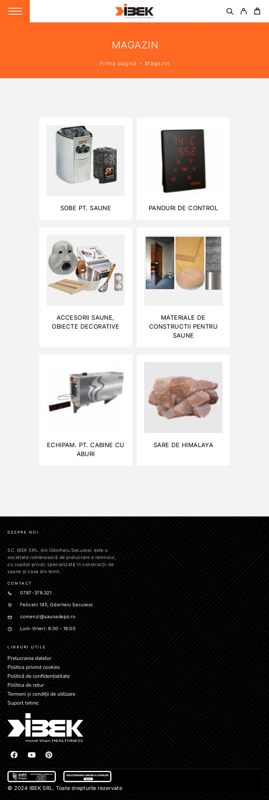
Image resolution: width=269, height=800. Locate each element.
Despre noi (23, 532)
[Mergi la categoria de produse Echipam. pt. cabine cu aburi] (86, 410)
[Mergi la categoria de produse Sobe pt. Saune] (86, 168)
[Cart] (257, 12)
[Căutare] (230, 12)
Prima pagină (118, 63)
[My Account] (243, 12)
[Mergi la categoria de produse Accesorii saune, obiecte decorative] (86, 287)
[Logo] (134, 11)
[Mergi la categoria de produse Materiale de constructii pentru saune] (183, 287)
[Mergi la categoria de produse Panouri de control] (183, 168)
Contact (19, 583)
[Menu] (15, 11)
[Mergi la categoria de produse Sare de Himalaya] (183, 410)
